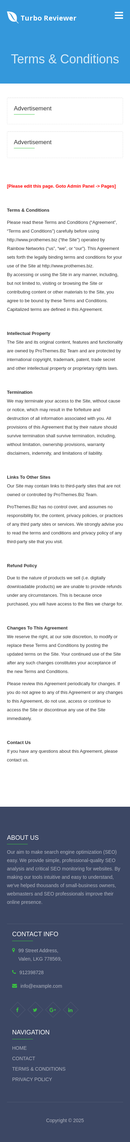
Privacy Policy (32, 1079)
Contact (23, 1058)
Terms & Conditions (39, 1069)
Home (19, 1048)
